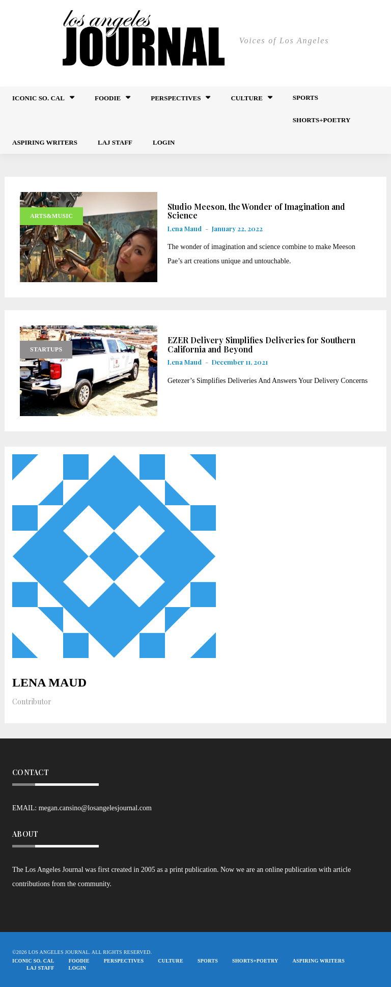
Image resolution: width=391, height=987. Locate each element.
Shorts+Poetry (321, 120)
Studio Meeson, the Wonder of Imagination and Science (256, 211)
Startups (46, 349)
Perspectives (176, 98)
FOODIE (108, 98)
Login (164, 142)
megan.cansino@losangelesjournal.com (95, 808)
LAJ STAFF (115, 142)
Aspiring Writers (44, 142)
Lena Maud (184, 228)
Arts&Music (51, 216)
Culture (246, 98)
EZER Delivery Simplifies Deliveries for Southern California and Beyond (261, 344)
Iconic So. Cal (38, 98)
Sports (305, 97)
